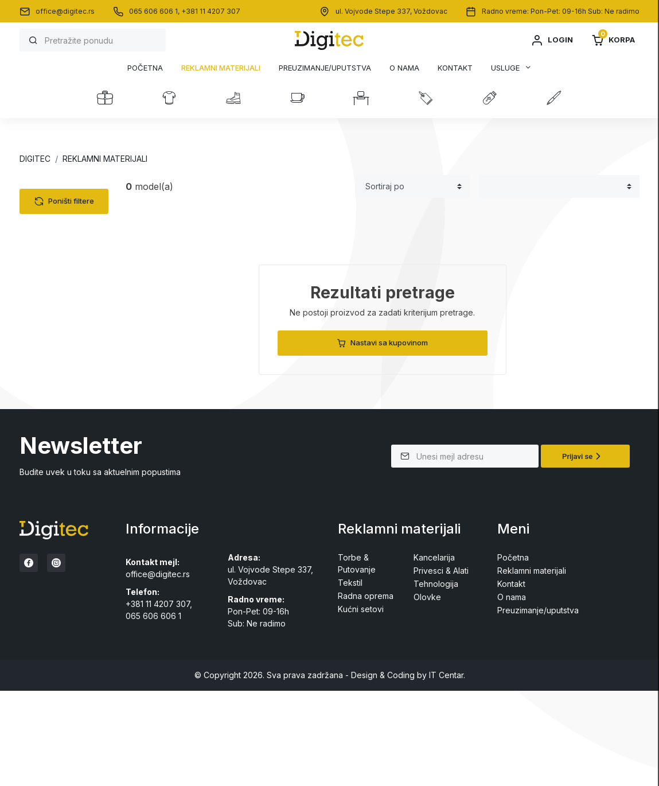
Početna (145, 68)
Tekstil (42, 210)
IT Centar (446, 770)
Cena (48, 418)
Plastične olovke (69, 348)
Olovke (43, 334)
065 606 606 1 (153, 711)
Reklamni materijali (220, 68)
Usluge (505, 68)
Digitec (35, 159)
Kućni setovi (53, 298)
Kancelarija (50, 281)
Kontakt (455, 68)
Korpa (613, 40)
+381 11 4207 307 (210, 11)
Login (552, 40)
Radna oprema (57, 263)
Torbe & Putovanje (65, 245)
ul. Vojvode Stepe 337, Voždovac (391, 11)
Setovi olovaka (66, 377)
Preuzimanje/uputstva (325, 68)
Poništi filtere (64, 457)
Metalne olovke (68, 363)
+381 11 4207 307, (159, 699)
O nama (404, 68)
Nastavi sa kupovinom (382, 343)
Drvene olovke (66, 391)
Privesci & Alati (57, 316)
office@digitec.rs (65, 11)
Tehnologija (52, 227)
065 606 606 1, (155, 11)
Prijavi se (583, 551)
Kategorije (61, 187)
